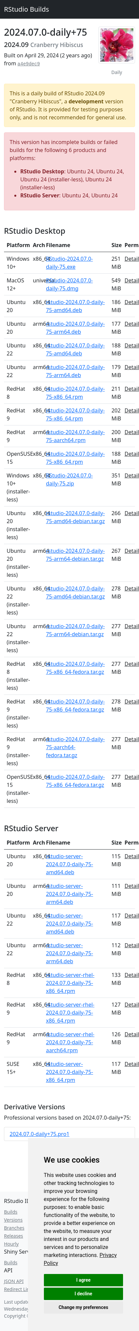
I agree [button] (83, 1280)
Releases (13, 1236)
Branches (14, 1228)
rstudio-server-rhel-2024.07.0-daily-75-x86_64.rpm (70, 983)
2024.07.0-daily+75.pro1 (40, 1134)
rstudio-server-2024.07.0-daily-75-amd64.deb (69, 864)
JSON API (14, 1281)
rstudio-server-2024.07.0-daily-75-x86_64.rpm (69, 1072)
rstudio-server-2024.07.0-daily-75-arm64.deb (69, 894)
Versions (13, 1220)
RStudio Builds (26, 9)
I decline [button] (83, 1293)
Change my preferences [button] (83, 1307)
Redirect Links (19, 1289)
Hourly (11, 1244)
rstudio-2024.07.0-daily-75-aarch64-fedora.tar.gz (75, 747)
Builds (10, 1212)
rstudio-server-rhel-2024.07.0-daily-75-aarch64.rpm (70, 1042)
